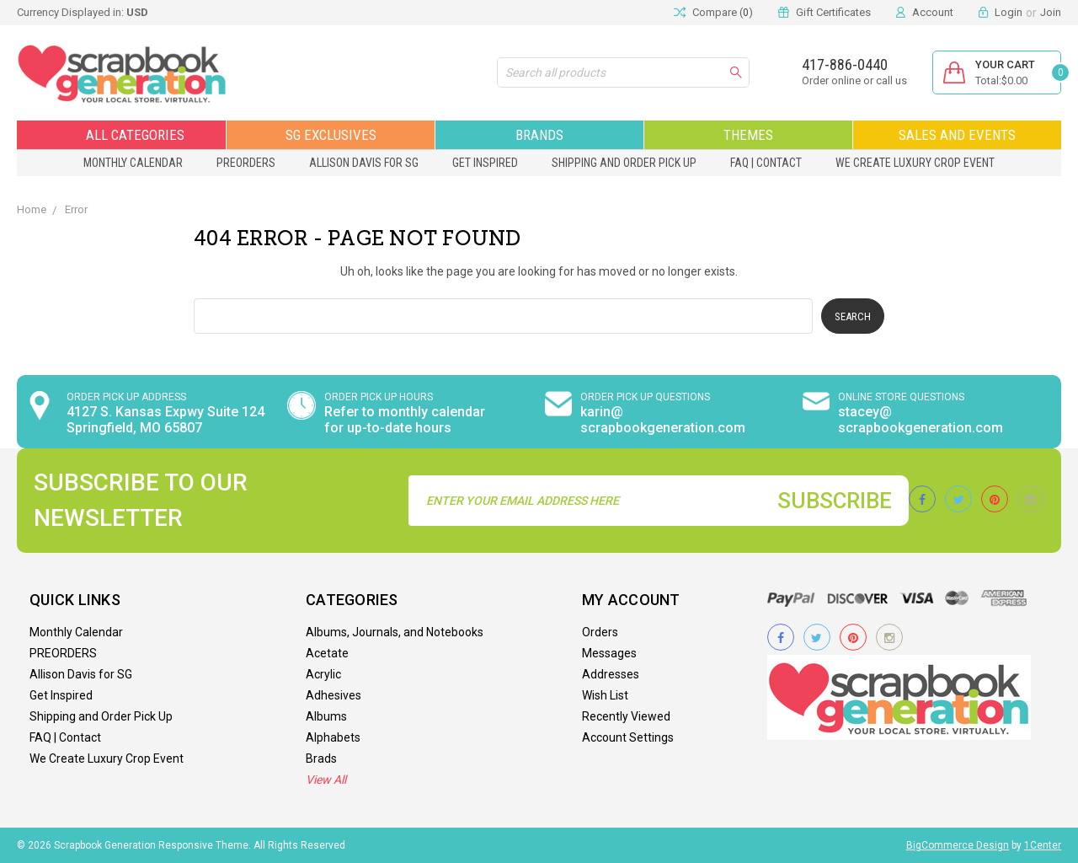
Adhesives (333, 695)
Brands (539, 134)
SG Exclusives (331, 134)
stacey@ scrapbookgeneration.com (920, 420)
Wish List (605, 695)
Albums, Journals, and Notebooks (394, 632)
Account (932, 12)
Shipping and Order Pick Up (624, 162)
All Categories (121, 134)
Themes (748, 134)
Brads (321, 758)
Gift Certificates (833, 12)
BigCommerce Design (957, 845)
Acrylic (323, 674)
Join (1050, 12)
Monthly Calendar (133, 162)
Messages (609, 653)
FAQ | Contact (766, 162)
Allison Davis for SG (364, 162)
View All (326, 779)
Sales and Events (957, 134)
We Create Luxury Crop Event (915, 162)
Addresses (610, 674)
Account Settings (628, 737)
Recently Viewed (626, 716)
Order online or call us (854, 80)
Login (1008, 12)
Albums (326, 716)
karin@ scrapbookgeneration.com (662, 420)
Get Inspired (485, 162)
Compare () (713, 12)
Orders (600, 632)
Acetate (327, 653)
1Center (1042, 845)
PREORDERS (245, 162)
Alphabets (333, 737)
